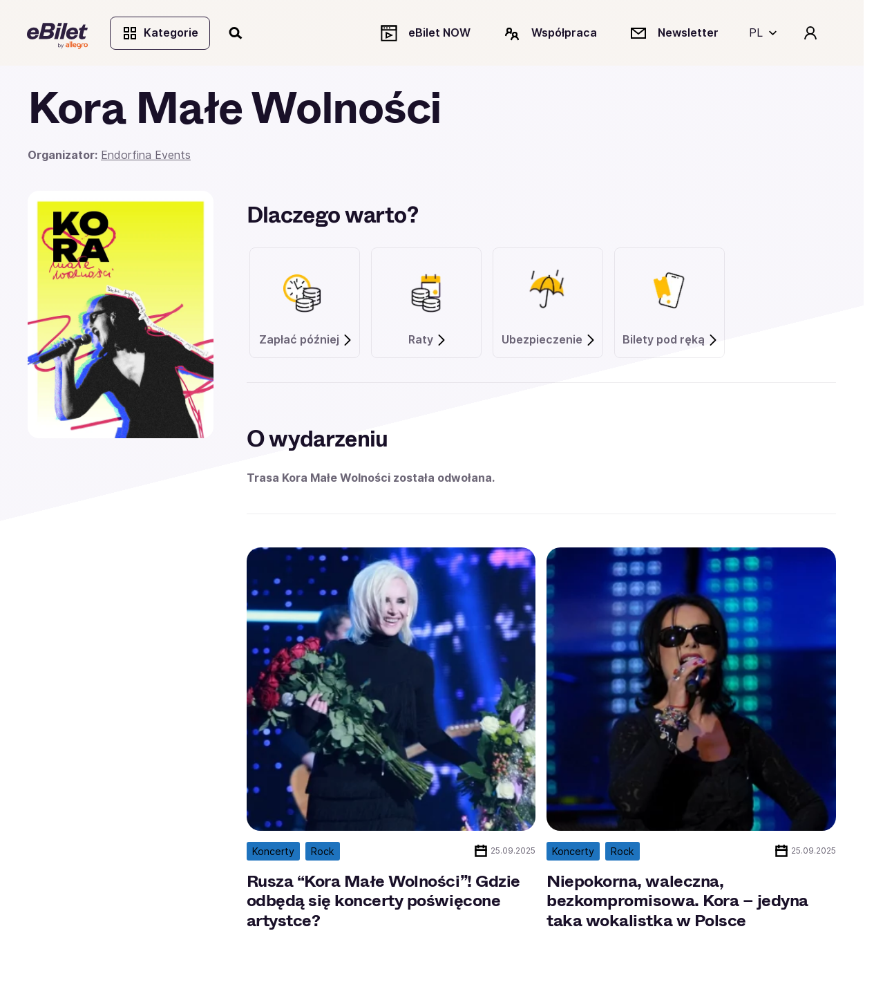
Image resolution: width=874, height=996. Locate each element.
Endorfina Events (146, 156)
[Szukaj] (237, 33)
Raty (427, 341)
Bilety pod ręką (671, 341)
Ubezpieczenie (549, 341)
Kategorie (160, 33)
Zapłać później (306, 341)
